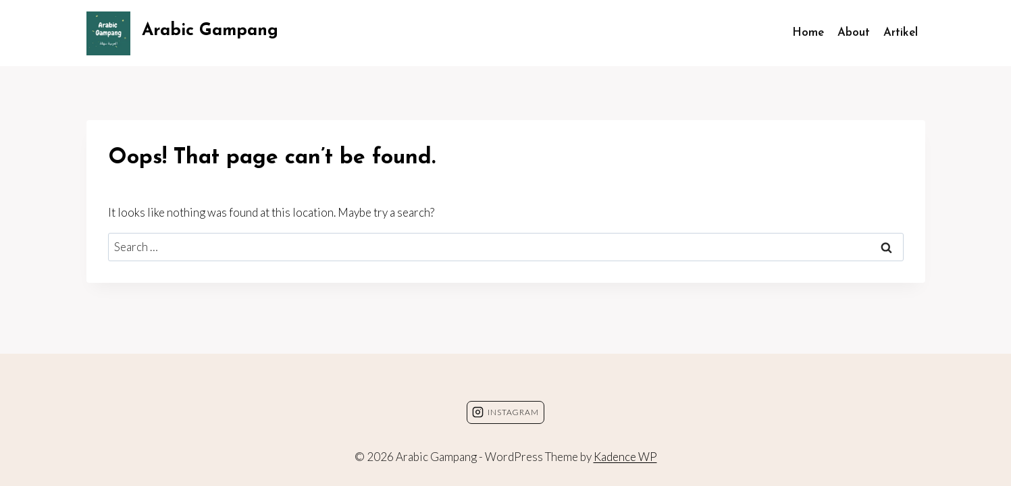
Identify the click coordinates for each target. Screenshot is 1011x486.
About (853, 32)
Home (808, 32)
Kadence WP (625, 457)
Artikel (900, 32)
